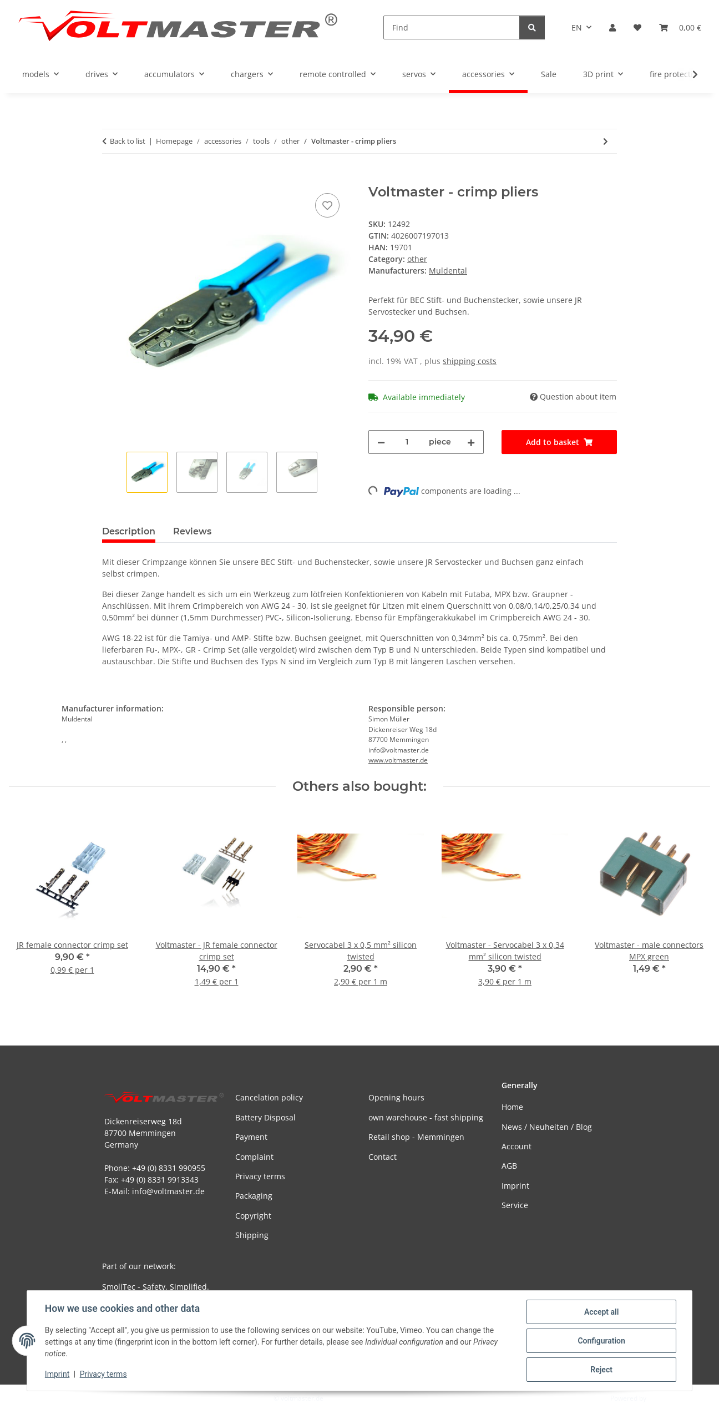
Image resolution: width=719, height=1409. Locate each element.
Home (512, 1107)
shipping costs (470, 361)
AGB (509, 1165)
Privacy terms (103, 1374)
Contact (382, 1157)
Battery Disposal (265, 1117)
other (417, 259)
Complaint (254, 1157)
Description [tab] (128, 531)
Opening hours (396, 1097)
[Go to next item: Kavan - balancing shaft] (605, 141)
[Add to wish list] (327, 205)
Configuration (601, 1340)
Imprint (57, 1374)
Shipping (252, 1235)
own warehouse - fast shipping (425, 1117)
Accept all (601, 1311)
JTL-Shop (661, 1398)
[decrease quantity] (381, 442)
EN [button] (576, 27)
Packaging (253, 1195)
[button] (612, 27)
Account (516, 1146)
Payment (251, 1137)
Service (515, 1205)
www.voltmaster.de (398, 760)
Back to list (127, 141)
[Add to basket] (111, 178)
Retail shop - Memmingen (416, 1137)
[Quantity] (407, 442)
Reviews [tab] (192, 531)
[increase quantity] (471, 442)
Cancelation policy (269, 1097)
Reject (601, 1369)
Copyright (253, 1215)
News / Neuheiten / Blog (547, 1127)
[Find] (451, 27)
